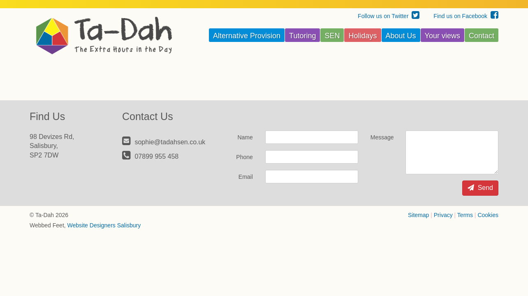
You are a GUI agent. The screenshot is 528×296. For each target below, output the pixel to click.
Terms (465, 215)
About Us (401, 36)
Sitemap (418, 215)
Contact (481, 36)
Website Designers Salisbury (104, 225)
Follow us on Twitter (388, 16)
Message (382, 137)
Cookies (487, 215)
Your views (442, 36)
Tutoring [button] (302, 36)
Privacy (443, 215)
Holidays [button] (362, 36)
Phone (244, 157)
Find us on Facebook (465, 16)
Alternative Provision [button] (246, 36)
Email (246, 176)
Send (480, 187)
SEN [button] (332, 36)
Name (244, 137)
